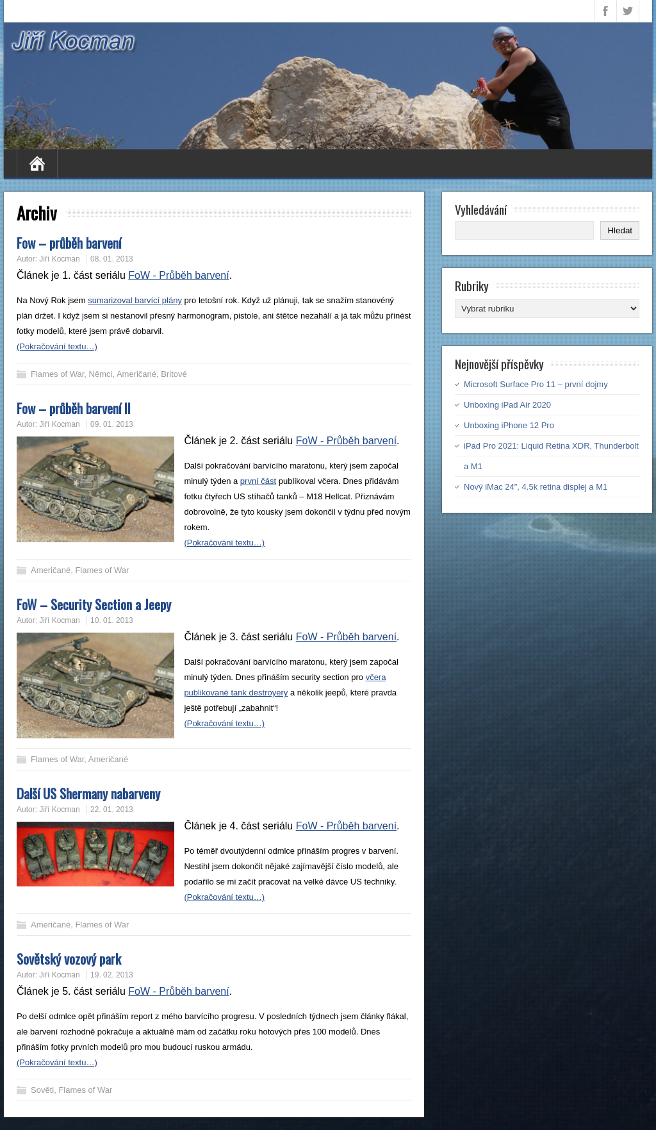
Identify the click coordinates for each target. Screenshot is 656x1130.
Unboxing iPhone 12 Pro (509, 425)
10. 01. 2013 (111, 620)
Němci (101, 374)
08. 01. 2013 (111, 258)
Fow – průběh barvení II (74, 408)
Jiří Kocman (59, 258)
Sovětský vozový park (69, 958)
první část (258, 481)
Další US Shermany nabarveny (88, 793)
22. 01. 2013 (111, 809)
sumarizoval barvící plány (135, 300)
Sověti (42, 1090)
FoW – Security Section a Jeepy (94, 604)
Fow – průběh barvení (69, 243)
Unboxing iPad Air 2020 (507, 405)
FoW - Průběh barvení (178, 275)
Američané (136, 374)
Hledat (619, 230)
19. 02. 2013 (111, 974)
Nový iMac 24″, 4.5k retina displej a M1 (535, 487)
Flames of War (57, 374)
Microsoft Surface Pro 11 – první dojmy (536, 384)
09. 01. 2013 (111, 424)
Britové (173, 374)
